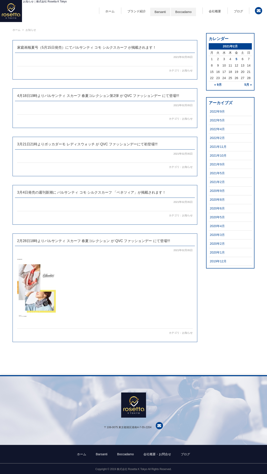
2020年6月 (217, 208)
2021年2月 (217, 182)
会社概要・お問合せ (157, 454)
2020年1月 (217, 252)
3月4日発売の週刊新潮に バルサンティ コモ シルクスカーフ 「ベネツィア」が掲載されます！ (91, 192)
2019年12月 (218, 261)
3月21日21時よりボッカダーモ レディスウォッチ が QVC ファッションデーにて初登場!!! (87, 144)
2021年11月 (218, 146)
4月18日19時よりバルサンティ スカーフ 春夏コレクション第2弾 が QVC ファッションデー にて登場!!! (98, 96)
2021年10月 (218, 155)
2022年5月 (217, 120)
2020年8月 (217, 199)
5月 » (248, 84)
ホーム (110, 11)
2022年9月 (217, 111)
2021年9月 (217, 164)
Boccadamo (183, 12)
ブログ (238, 11)
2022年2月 (217, 138)
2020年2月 (217, 243)
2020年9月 (217, 191)
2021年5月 (217, 173)
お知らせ (187, 70)
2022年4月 (217, 129)
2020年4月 (217, 226)
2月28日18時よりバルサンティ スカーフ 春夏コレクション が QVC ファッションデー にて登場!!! (93, 241)
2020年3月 (217, 235)
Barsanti (160, 12)
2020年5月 (217, 217)
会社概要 (215, 11)
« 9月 (218, 84)
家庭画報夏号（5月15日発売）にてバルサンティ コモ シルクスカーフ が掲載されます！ (86, 47)
